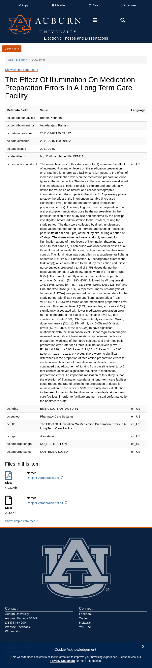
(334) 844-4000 (15, 622)
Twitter (83, 618)
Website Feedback (17, 627)
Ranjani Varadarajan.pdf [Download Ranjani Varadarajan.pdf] (45, 477)
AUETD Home (17, 60)
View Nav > (12, 48)
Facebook (85, 614)
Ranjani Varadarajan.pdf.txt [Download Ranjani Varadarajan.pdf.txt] (47, 503)
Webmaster (12, 631)
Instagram (86, 622)
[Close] (143, 646)
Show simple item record (21, 69)
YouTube (85, 627)
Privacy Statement (62, 660)
